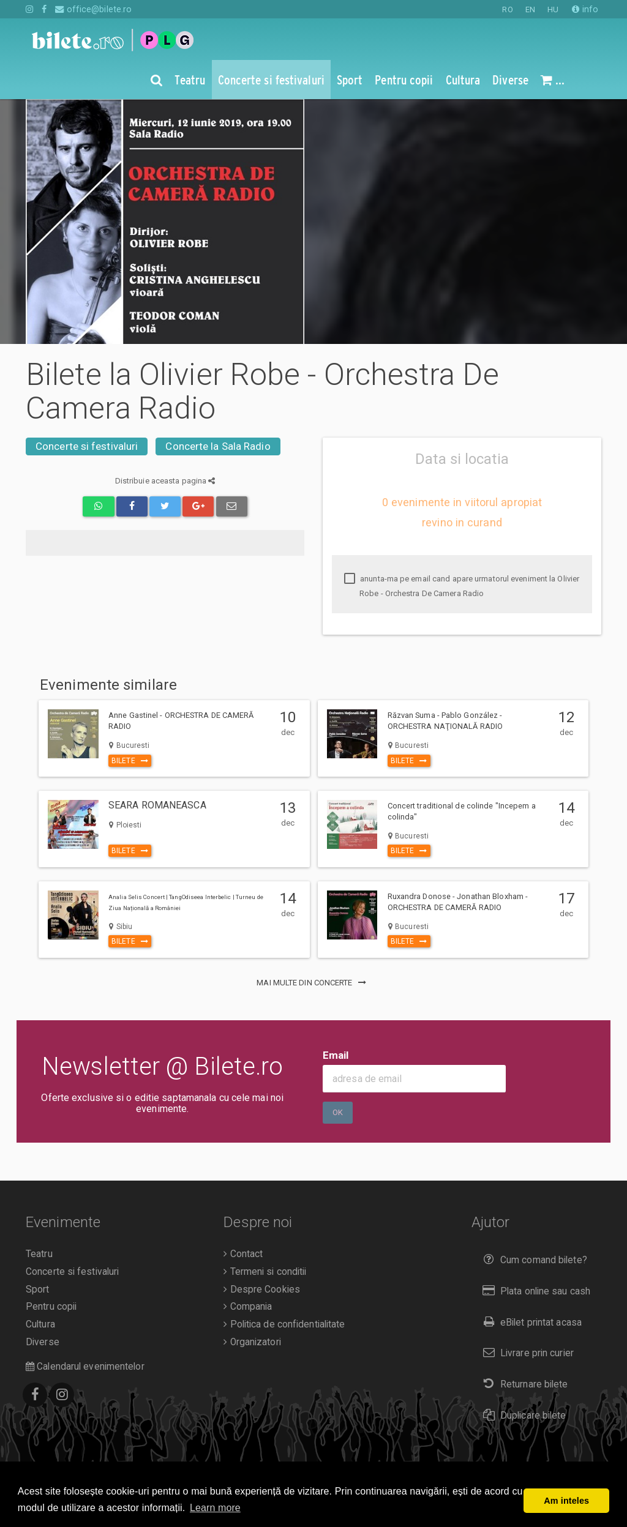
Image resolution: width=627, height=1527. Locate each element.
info (585, 9)
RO (507, 9)
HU (552, 9)
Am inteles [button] (566, 1501)
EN (530, 9)
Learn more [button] (215, 1508)
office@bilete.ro (93, 9)
